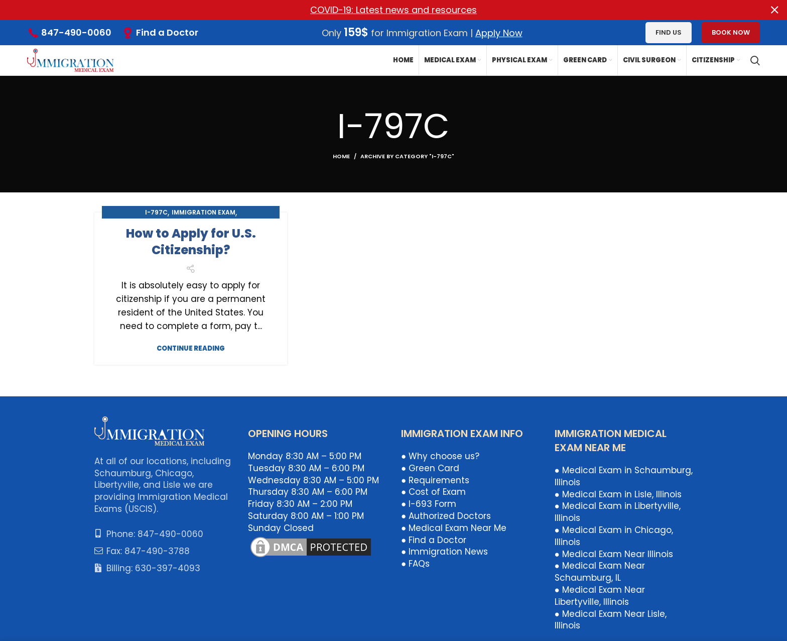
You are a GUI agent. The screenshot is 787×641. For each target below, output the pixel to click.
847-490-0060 (76, 32)
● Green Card (430, 468)
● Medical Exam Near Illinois (614, 554)
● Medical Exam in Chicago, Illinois (614, 536)
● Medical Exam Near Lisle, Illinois (611, 619)
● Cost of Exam (433, 492)
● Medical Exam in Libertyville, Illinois (618, 512)
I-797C (156, 211)
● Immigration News (444, 552)
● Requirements (435, 480)
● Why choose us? (440, 456)
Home (341, 156)
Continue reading (191, 348)
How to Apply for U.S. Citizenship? (191, 241)
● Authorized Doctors (446, 516)
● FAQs (415, 564)
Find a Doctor (167, 32)
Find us (668, 32)
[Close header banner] (774, 10)
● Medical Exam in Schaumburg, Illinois (624, 476)
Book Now (731, 32)
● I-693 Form (428, 504)
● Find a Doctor (433, 539)
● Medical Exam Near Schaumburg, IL (600, 572)
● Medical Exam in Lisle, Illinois (618, 494)
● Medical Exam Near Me (453, 527)
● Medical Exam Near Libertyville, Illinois (600, 596)
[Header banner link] (378, 10)
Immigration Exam (203, 211)
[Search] (755, 60)
